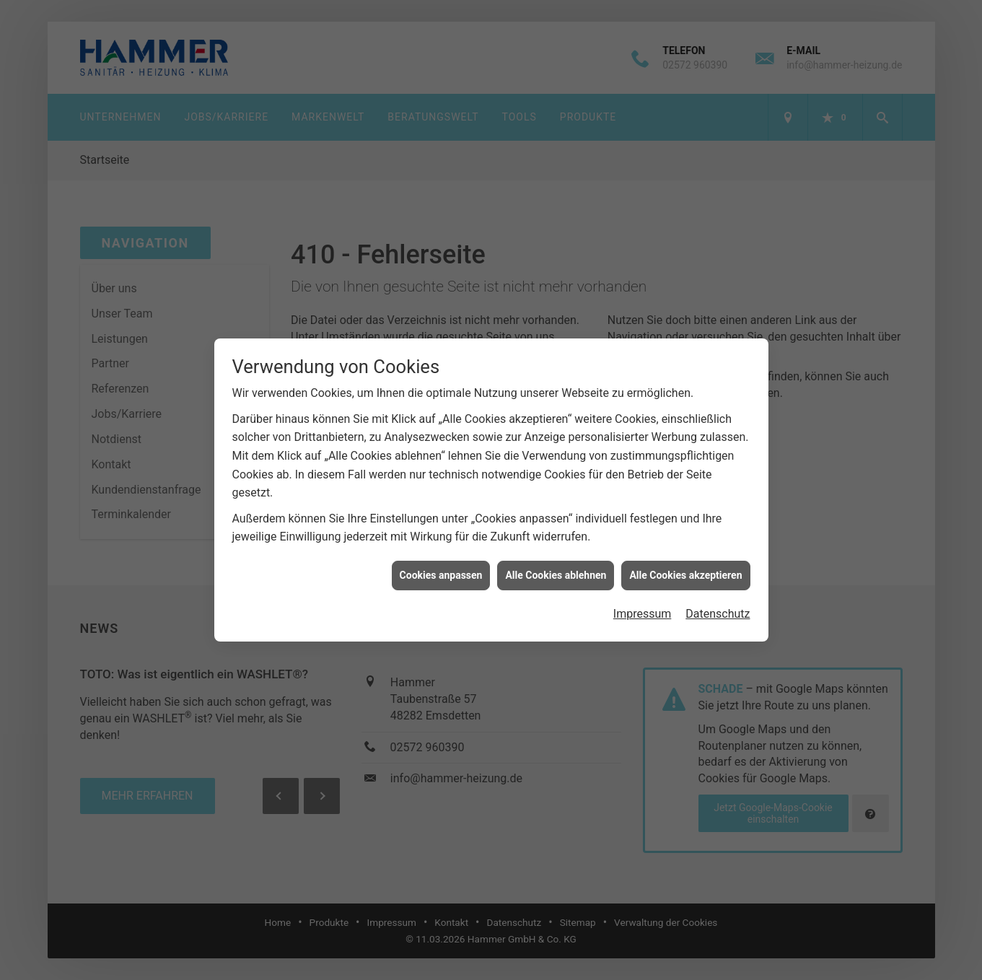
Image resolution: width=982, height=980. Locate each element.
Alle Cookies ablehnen (555, 558)
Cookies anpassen (441, 558)
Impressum (642, 597)
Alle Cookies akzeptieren (685, 558)
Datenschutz (717, 597)
